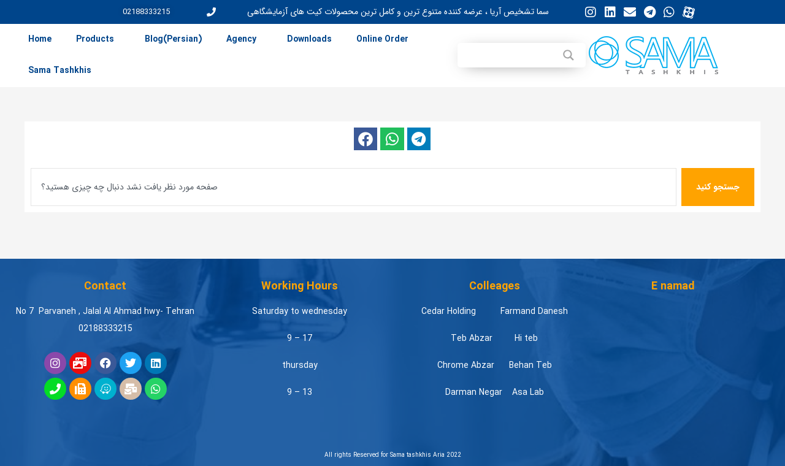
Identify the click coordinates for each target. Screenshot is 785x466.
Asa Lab (528, 392)
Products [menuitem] (95, 39)
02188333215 (146, 12)
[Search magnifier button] (568, 55)
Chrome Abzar (465, 365)
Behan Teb (530, 365)
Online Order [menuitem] (382, 39)
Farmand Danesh (534, 311)
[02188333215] (211, 12)
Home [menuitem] (40, 39)
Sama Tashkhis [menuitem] (59, 70)
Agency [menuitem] (241, 39)
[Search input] (505, 55)
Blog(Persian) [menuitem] (173, 39)
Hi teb (526, 338)
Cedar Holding (448, 311)
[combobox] (353, 187)
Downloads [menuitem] (309, 39)
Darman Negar (473, 392)
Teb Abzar (471, 338)
